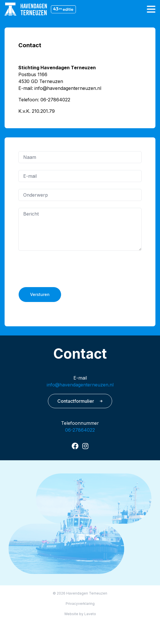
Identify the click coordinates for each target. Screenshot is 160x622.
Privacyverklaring (80, 603)
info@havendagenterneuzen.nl (80, 385)
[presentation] (62, 269)
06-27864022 (80, 430)
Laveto (90, 614)
